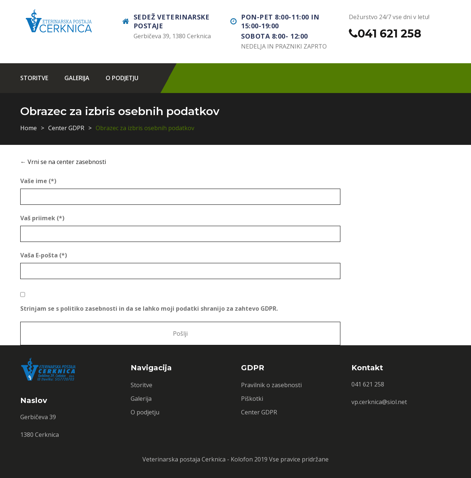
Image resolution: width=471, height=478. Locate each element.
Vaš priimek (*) (42, 218)
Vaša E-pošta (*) (43, 255)
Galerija (76, 78)
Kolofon (242, 459)
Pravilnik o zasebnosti (271, 385)
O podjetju (122, 78)
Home (28, 128)
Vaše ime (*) (38, 181)
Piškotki (252, 399)
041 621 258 (389, 33)
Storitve (34, 78)
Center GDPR (66, 128)
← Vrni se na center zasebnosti (63, 162)
